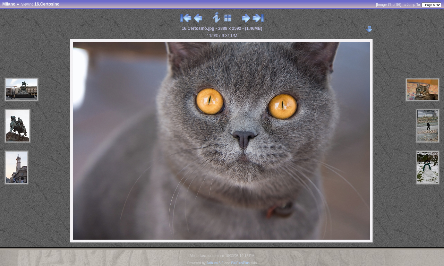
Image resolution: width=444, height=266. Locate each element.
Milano (9, 4)
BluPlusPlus (240, 263)
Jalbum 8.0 (214, 263)
